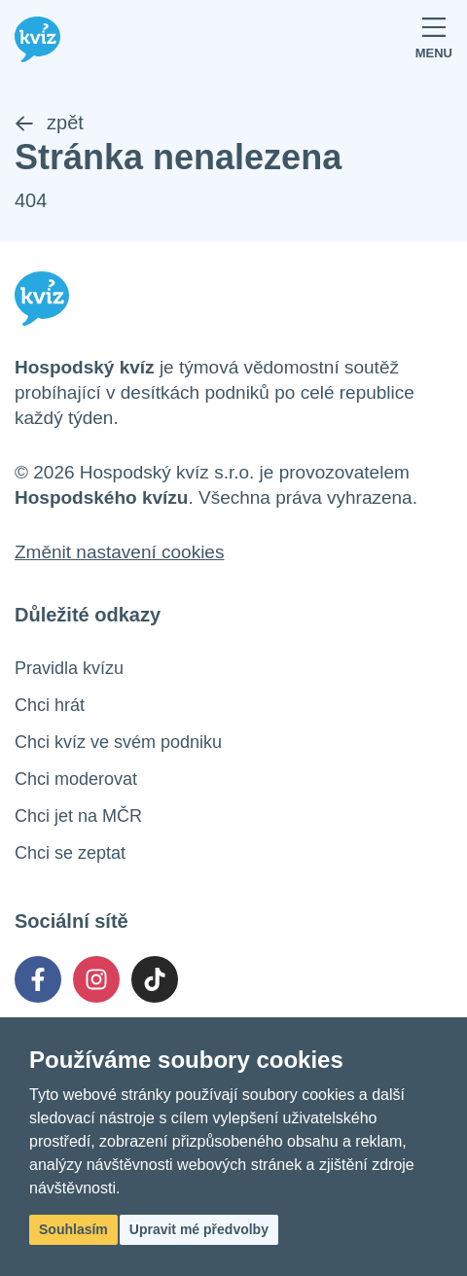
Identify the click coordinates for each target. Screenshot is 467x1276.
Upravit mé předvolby (199, 1229)
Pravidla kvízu (69, 668)
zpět (49, 122)
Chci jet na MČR (78, 816)
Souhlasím (73, 1229)
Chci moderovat (76, 779)
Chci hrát (50, 705)
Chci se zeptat (70, 853)
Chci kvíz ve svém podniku (118, 742)
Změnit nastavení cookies (119, 552)
